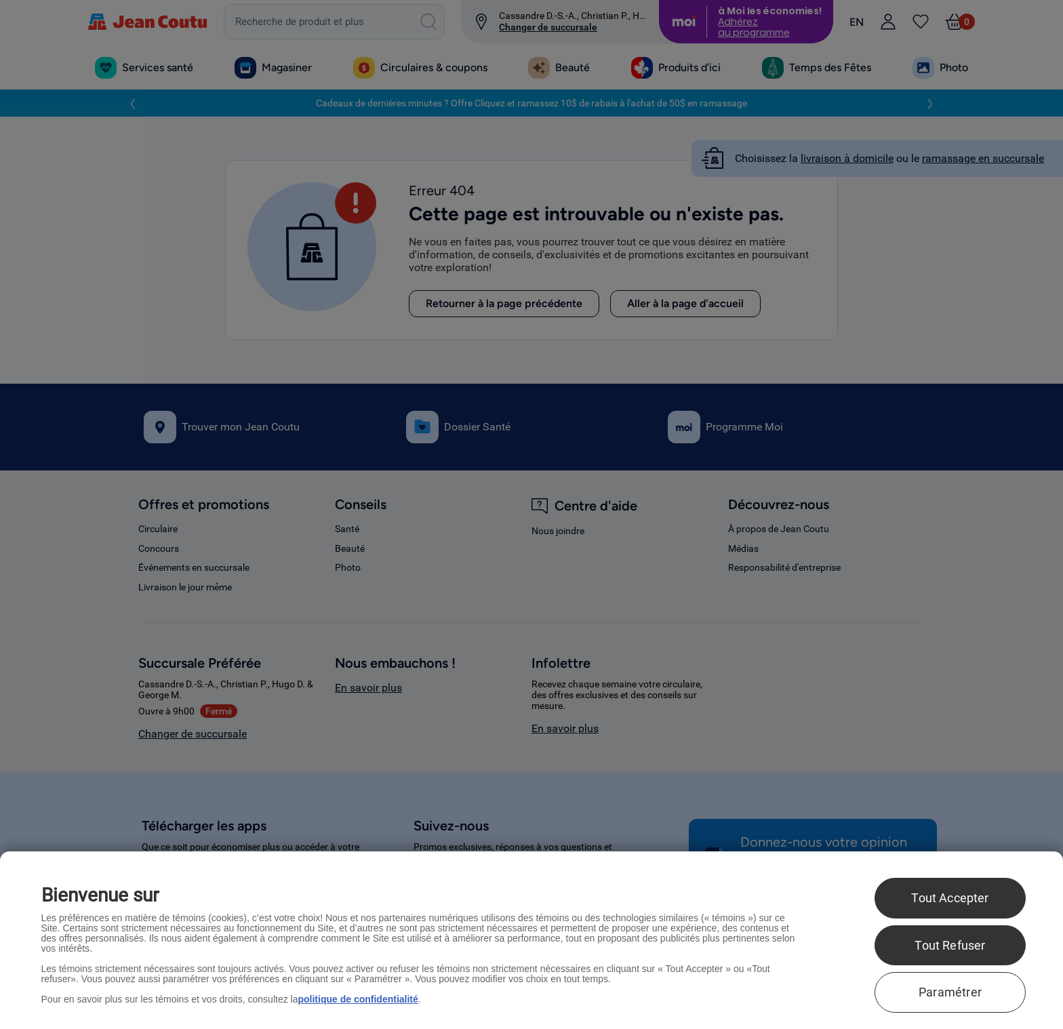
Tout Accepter (949, 898)
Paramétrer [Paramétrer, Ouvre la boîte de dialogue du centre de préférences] (950, 992)
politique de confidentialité (358, 999)
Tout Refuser (950, 945)
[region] (531, 940)
